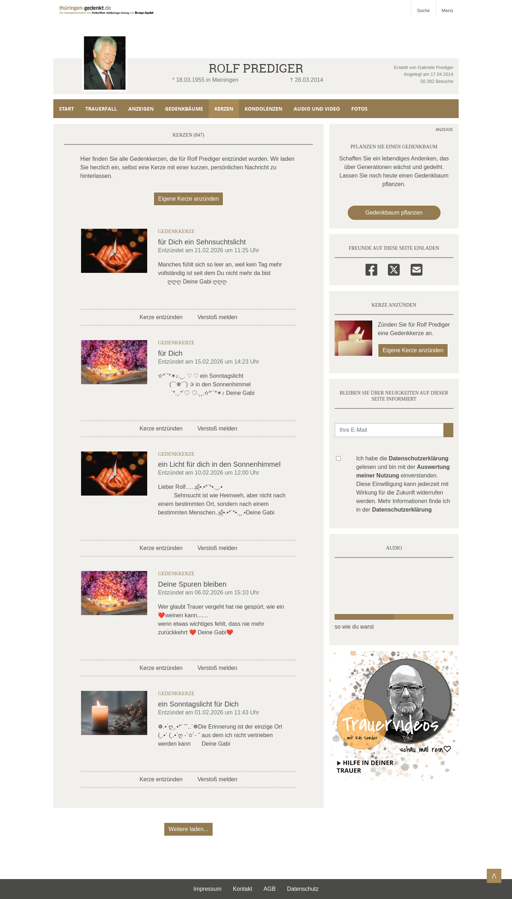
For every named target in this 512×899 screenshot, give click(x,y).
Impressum (207, 889)
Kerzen (223, 108)
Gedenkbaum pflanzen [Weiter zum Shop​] (394, 213)
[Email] (416, 268)
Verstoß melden (217, 317)
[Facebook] (371, 268)
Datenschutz (303, 889)
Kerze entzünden (160, 317)
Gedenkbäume (184, 108)
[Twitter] (394, 268)
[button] (448, 430)
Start (66, 108)
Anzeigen (141, 108)
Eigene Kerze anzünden (188, 199)
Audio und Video (317, 108)
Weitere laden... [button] (188, 829)
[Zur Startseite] (107, 8)
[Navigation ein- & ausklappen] (447, 8)
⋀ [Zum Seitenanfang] (494, 876)
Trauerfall (101, 108)
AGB (269, 889)
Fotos (359, 108)
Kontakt (242, 889)
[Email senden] (389, 430)
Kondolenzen (263, 108)
